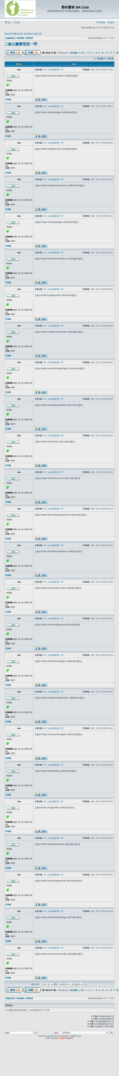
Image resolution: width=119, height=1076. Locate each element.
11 (107, 53)
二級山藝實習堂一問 (21, 44)
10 (103, 53)
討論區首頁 (9, 38)
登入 (8, 22)
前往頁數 (73, 53)
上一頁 (80, 53)
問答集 (101, 22)
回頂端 (8, 100)
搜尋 (110, 22)
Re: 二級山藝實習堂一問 (53, 70)
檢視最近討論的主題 (33, 34)
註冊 (16, 22)
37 (111, 53)
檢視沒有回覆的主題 (13, 34)
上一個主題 (98, 59)
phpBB (50, 1036)
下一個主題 (108, 59)
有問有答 (29, 38)
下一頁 (115, 53)
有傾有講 (20, 38)
